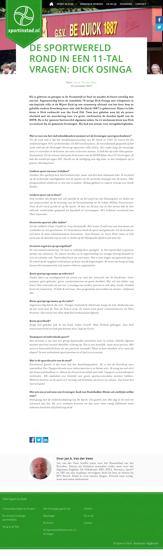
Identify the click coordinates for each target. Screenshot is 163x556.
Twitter (39, 440)
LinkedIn (45, 440)
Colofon (88, 508)
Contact (141, 3)
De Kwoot (48, 522)
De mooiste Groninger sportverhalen (14, 517)
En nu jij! (111, 3)
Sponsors (126, 3)
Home (51, 4)
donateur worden (91, 3)
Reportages (49, 515)
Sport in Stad (65, 3)
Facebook (32, 440)
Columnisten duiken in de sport (18, 508)
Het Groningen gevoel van (57, 508)
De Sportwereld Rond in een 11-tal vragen (60, 531)
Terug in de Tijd (10, 526)
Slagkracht (152, 543)
